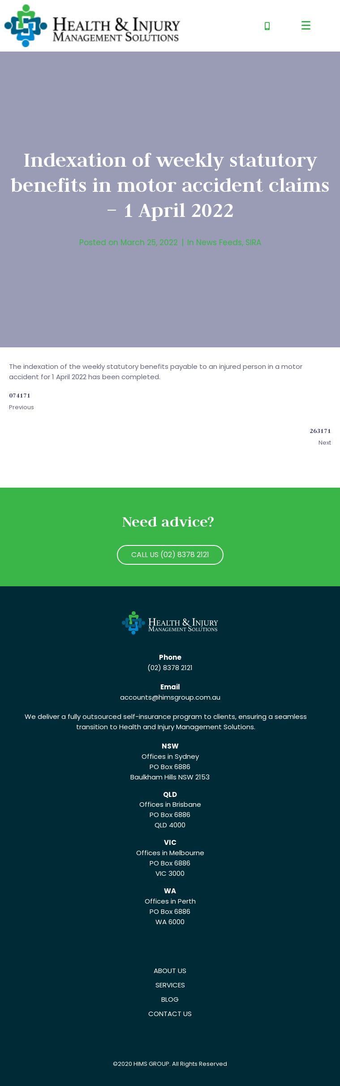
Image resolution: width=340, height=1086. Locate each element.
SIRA (253, 242)
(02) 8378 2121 (170, 667)
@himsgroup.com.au (186, 697)
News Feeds (219, 242)
